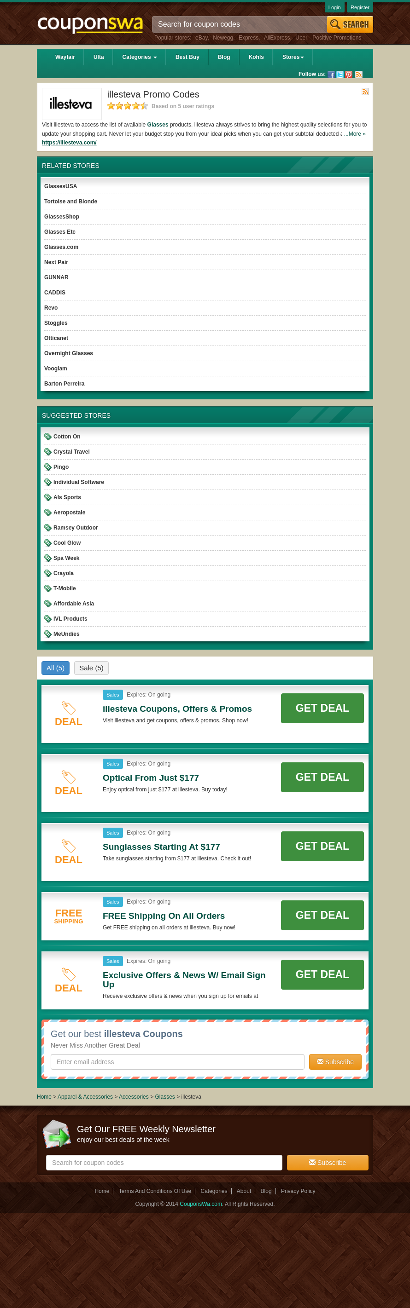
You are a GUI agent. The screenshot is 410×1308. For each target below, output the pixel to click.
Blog (224, 57)
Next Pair (56, 262)
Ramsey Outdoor (75, 527)
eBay (201, 38)
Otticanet (56, 338)
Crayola (63, 573)
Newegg (223, 38)
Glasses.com (61, 247)
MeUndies (66, 634)
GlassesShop (61, 216)
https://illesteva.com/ (69, 142)
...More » (355, 134)
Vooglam (55, 368)
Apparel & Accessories (85, 1097)
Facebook (331, 74)
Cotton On (67, 436)
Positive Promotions (336, 38)
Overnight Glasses (68, 353)
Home (44, 1097)
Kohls (256, 57)
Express (248, 38)
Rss (359, 74)
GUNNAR (56, 277)
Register (360, 7)
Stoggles (56, 323)
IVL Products (70, 619)
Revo (51, 308)
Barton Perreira (64, 383)
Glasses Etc (60, 232)
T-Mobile (64, 588)
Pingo (61, 467)
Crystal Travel (71, 452)
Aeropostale (69, 512)
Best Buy (187, 57)
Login (334, 7)
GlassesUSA (60, 186)
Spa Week (66, 558)
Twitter (340, 74)
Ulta (99, 57)
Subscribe (335, 1062)
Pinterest (348, 74)
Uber (301, 38)
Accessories (134, 1097)
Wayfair (65, 57)
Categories (140, 57)
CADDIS (54, 292)
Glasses (158, 124)
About (244, 1191)
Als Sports (67, 497)
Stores (293, 57)
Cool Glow (67, 543)
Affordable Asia (73, 603)
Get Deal (322, 708)
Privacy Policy (298, 1191)
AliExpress (277, 38)
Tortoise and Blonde (70, 201)
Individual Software (78, 482)
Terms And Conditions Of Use (155, 1191)
